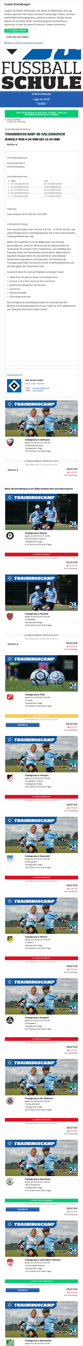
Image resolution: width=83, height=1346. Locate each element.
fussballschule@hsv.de (41, 388)
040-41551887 (38, 391)
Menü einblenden (41, 94)
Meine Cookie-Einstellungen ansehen (23, 43)
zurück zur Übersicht (16, 122)
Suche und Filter (14, 120)
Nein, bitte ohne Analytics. (17, 37)
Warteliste (12, 145)
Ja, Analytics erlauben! (16, 31)
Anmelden (41, 104)
